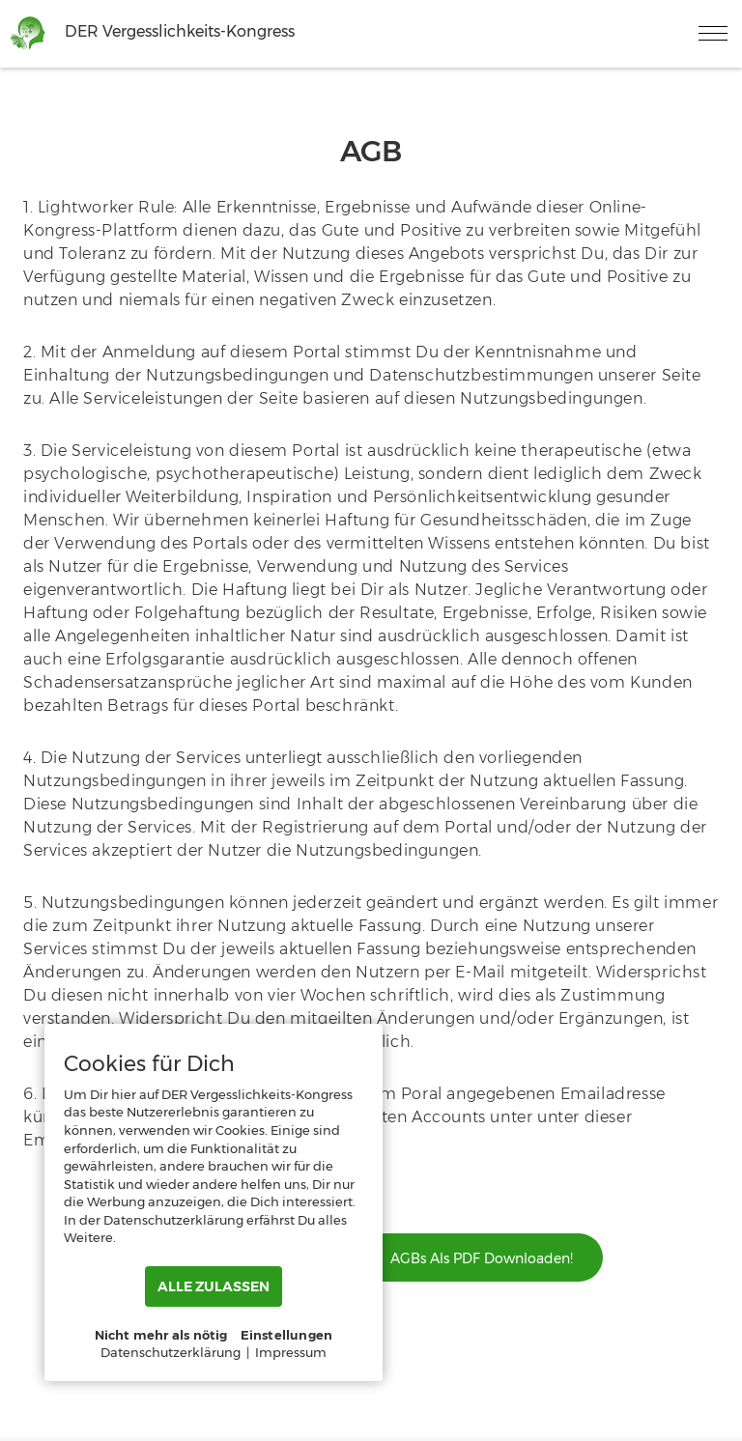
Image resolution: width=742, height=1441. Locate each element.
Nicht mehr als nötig (161, 1334)
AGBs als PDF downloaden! (481, 1258)
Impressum (291, 1352)
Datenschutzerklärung (170, 1352)
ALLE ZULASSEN (213, 1286)
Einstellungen (287, 1334)
